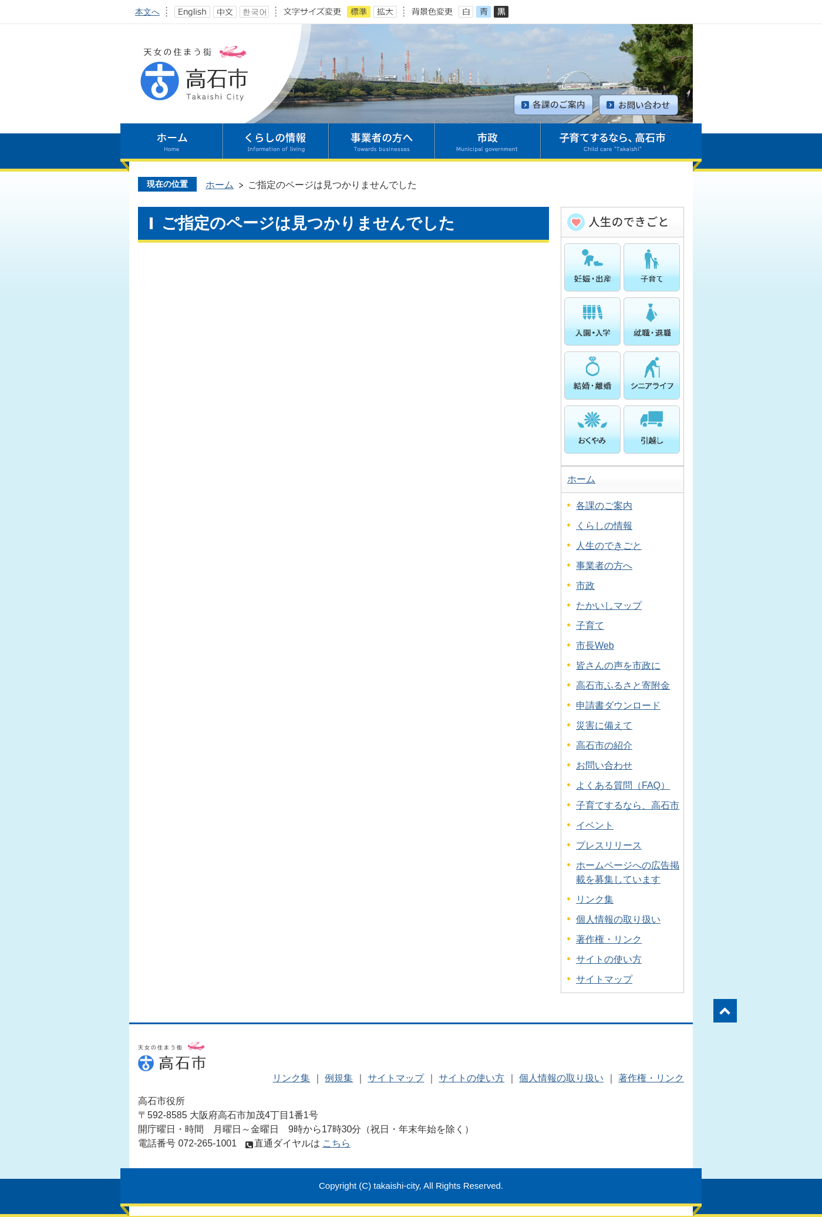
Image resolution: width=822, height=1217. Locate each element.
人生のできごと (609, 546)
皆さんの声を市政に (618, 665)
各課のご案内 (604, 506)
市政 (585, 586)
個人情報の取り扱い (618, 919)
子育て (590, 626)
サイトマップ (604, 979)
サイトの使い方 (609, 959)
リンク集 (595, 899)
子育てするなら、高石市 (627, 805)
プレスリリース (609, 845)
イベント (595, 825)
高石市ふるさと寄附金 (623, 685)
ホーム (220, 185)
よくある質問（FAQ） (623, 785)
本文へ (147, 11)
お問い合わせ (604, 765)
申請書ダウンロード (618, 705)
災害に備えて (604, 725)
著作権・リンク (609, 939)
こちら (336, 1143)
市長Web (595, 646)
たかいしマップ (609, 606)
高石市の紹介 (604, 745)
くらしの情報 (604, 526)
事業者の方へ (604, 566)
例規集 (339, 1078)
